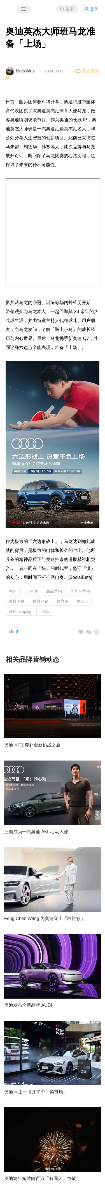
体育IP (62, 601)
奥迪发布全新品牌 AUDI (28, 1005)
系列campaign (21, 611)
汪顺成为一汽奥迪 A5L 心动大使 (36, 831)
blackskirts (25, 71)
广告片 (32, 591)
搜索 (70, 9)
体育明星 (16, 601)
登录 (94, 9)
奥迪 (13, 591)
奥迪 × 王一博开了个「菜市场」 (35, 1092)
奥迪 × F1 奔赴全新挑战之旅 (32, 745)
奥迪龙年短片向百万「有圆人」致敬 (40, 1178)
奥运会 (82, 601)
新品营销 (54, 591)
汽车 (46, 611)
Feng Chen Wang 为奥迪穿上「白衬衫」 (44, 918)
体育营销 (40, 601)
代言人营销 (80, 591)
